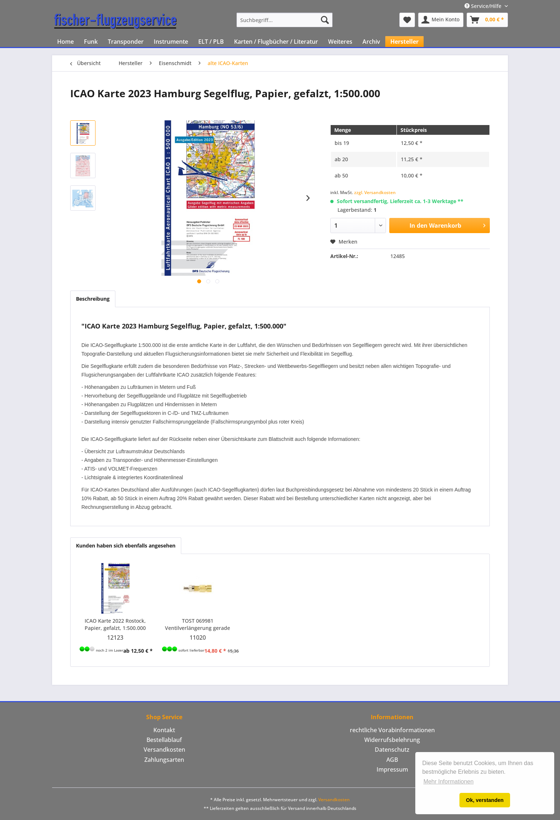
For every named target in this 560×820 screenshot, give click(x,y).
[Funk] (91, 41)
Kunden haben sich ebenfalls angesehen (125, 545)
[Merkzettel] (407, 20)
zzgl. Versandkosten (375, 192)
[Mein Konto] (440, 20)
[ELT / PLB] (211, 41)
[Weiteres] (340, 41)
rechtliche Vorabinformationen (392, 730)
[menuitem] (284, 20)
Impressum (392, 769)
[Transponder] (126, 41)
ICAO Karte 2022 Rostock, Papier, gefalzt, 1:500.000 (115, 624)
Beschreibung (93, 298)
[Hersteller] (404, 41)
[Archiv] (371, 41)
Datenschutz (392, 750)
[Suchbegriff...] (284, 20)
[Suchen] (324, 20)
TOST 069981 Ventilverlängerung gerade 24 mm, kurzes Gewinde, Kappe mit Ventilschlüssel (197, 624)
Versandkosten (164, 750)
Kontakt (164, 730)
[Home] (65, 41)
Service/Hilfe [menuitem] (483, 6)
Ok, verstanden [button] (485, 800)
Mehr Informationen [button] (448, 781)
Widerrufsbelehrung (392, 740)
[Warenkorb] (487, 20)
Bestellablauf (164, 740)
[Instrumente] (171, 41)
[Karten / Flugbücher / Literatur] (276, 41)
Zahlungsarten (164, 760)
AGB (392, 760)
